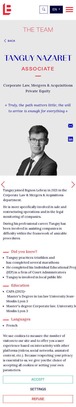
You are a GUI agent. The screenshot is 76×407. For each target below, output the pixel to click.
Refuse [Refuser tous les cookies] (38, 399)
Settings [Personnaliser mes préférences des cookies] (38, 389)
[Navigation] (69, 9)
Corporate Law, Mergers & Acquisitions (38, 85)
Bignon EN (8, 9)
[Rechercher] (44, 9)
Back (9, 40)
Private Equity (38, 91)
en (55, 9)
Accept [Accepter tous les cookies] (38, 379)
